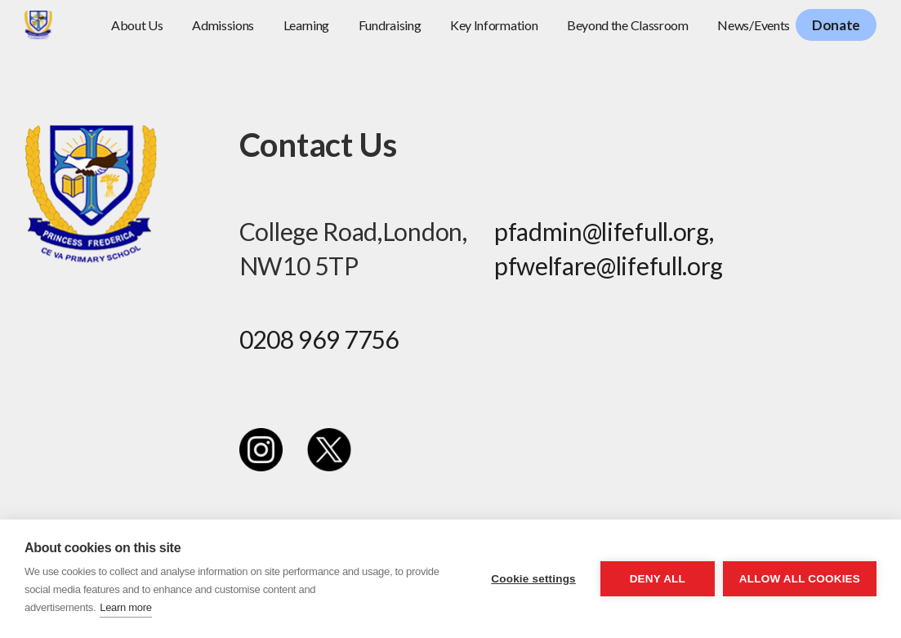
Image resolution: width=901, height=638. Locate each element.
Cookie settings (533, 579)
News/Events (753, 25)
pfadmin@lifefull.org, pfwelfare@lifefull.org (608, 248)
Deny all (657, 579)
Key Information (493, 25)
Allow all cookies (799, 579)
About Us (137, 25)
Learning (306, 25)
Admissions (223, 25)
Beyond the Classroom (628, 25)
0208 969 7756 (319, 339)
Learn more (125, 607)
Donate (836, 24)
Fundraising (390, 25)
